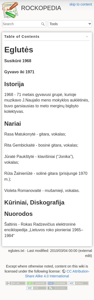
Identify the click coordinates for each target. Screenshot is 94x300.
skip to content (80, 4)
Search (43, 24)
